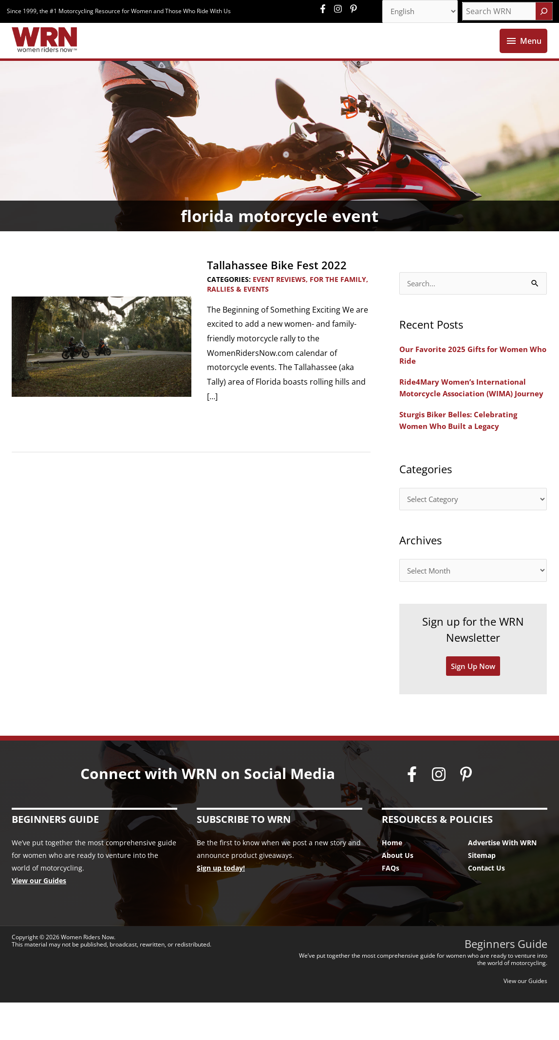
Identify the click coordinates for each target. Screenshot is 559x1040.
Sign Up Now (473, 703)
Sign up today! (221, 905)
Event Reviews (279, 300)
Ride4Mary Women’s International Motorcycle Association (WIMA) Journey (465, 416)
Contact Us (486, 905)
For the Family (338, 300)
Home (392, 880)
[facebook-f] (325, 9)
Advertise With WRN (502, 880)
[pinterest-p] (354, 9)
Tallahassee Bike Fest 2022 (282, 286)
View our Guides (39, 918)
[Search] (544, 12)
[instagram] (340, 9)
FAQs (390, 905)
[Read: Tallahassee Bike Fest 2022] (101, 367)
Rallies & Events (238, 310)
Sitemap (482, 893)
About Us (397, 893)
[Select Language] (417, 12)
